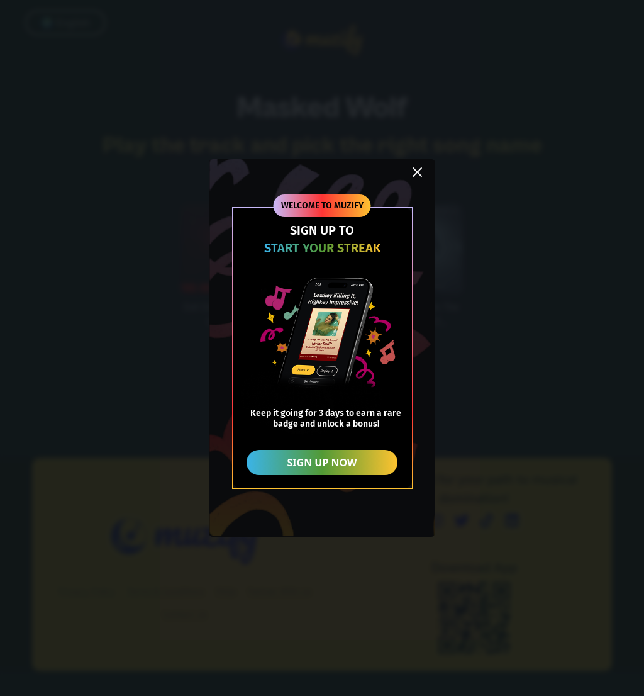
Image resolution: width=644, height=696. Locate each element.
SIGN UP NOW (322, 462)
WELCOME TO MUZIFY (322, 205)
